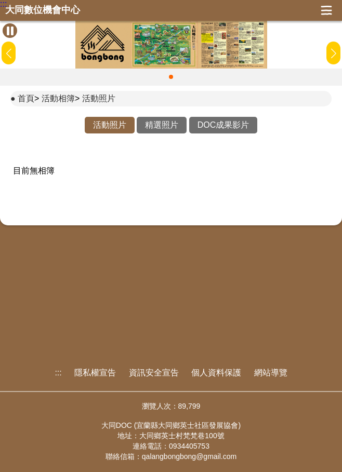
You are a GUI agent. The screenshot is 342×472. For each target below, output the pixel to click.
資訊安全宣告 (154, 372)
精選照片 (161, 124)
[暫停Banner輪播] (10, 30)
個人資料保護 (216, 372)
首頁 (26, 98)
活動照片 (98, 98)
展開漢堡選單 (326, 10)
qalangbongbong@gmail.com (189, 456)
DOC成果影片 (223, 124)
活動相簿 (58, 98)
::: (3, 4)
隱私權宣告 (95, 372)
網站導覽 (270, 372)
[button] (171, 77)
